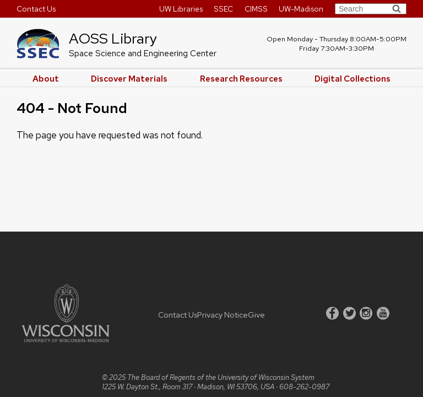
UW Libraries (181, 9)
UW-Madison (301, 9)
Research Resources (241, 78)
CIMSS (256, 9)
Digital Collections (352, 78)
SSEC (223, 9)
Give (256, 314)
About (45, 78)
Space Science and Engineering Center (142, 53)
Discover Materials (129, 78)
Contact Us (36, 9)
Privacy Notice (222, 314)
